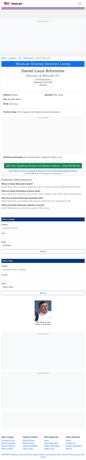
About (68, 440)
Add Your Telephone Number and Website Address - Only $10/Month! (43, 165)
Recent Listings (8, 446)
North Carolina (74, 454)
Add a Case (28, 448)
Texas (21, 454)
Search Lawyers (8, 443)
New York (28, 454)
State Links (49, 448)
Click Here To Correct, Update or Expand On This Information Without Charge (43, 171)
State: (3, 242)
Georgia (65, 454)
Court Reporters (51, 443)
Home (3, 58)
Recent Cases (28, 443)
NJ (20, 58)
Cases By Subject (30, 446)
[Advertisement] (43, 39)
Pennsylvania (51, 454)
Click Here (13, 104)
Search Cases (29, 440)
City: (3, 233)
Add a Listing (7, 448)
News (46, 440)
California (14, 454)
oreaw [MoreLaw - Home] (13, 3)
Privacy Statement (74, 446)
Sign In (69, 448)
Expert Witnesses (52, 446)
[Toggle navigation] (80, 3)
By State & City (8, 440)
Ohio (58, 454)
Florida (35, 454)
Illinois (42, 454)
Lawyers (12, 58)
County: (4, 275)
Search (43, 251)
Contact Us (70, 443)
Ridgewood (28, 58)
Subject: (4, 224)
